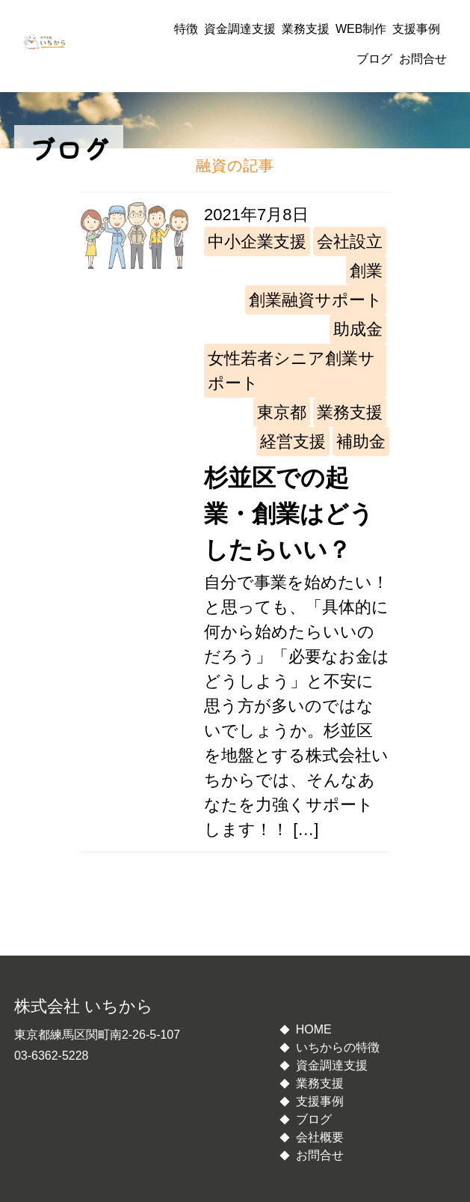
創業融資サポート (316, 300)
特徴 (186, 28)
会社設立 (350, 241)
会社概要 (320, 1137)
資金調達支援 (240, 28)
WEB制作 (361, 28)
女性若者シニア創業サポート (291, 370)
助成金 (358, 329)
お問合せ (423, 58)
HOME (314, 1029)
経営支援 (293, 441)
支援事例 (416, 28)
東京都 (281, 412)
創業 (366, 270)
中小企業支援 (257, 241)
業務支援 (306, 28)
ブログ (374, 58)
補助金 (361, 441)
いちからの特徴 (338, 1047)
